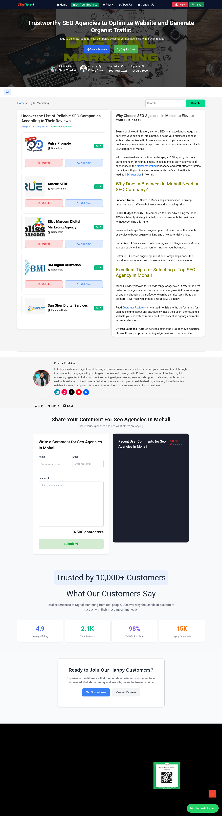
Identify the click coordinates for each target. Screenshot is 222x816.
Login (180, 4)
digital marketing (147, 166)
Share (53, 406)
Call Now (84, 163)
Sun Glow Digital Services (68, 306)
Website (43, 163)
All (7, 92)
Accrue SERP (58, 185)
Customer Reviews (133, 308)
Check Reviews (95, 49)
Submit (71, 544)
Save (68, 406)
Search (195, 103)
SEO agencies (133, 175)
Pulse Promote (59, 144)
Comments (44, 478)
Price (196, 5)
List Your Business (84, 4)
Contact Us (146, 4)
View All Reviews (126, 693)
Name (42, 457)
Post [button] (107, 4)
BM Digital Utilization (64, 266)
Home (62, 4)
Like (38, 406)
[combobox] (175, 104)
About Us (125, 4)
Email (75, 457)
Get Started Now (96, 693)
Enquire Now (128, 49)
